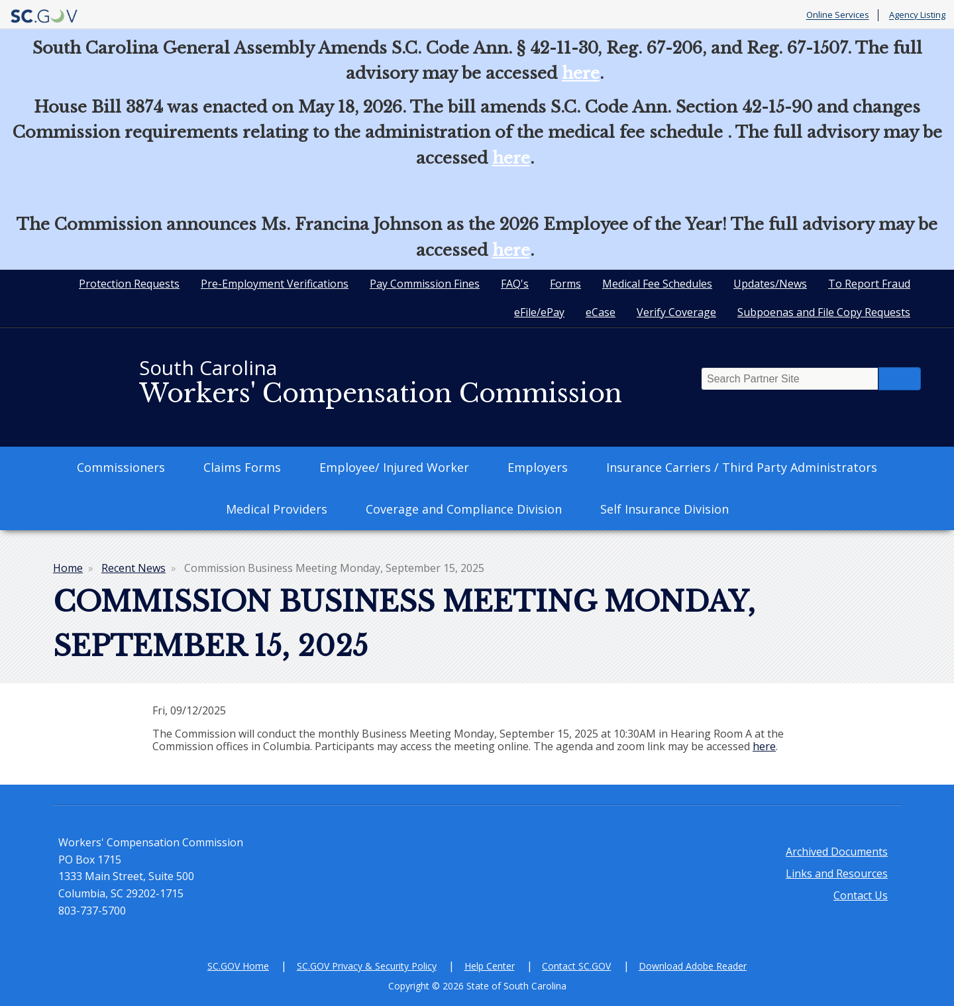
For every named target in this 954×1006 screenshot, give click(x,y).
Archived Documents (837, 851)
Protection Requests (129, 283)
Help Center (489, 966)
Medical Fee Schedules (657, 283)
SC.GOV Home (238, 966)
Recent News (133, 568)
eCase (600, 312)
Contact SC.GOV (576, 966)
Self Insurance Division (664, 509)
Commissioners (121, 467)
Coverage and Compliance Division (464, 509)
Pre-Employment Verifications (274, 283)
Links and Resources (837, 873)
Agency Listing (917, 15)
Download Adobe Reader (693, 966)
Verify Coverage (676, 312)
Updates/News (770, 283)
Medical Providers (276, 509)
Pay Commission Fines (425, 283)
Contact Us (860, 895)
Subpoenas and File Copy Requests (823, 312)
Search (899, 378)
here (581, 73)
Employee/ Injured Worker (394, 467)
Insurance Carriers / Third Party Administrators (741, 467)
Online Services (837, 15)
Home (68, 568)
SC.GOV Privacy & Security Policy (367, 966)
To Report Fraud (869, 283)
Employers (537, 467)
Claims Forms (242, 467)
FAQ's (515, 283)
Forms (565, 283)
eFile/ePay (539, 312)
